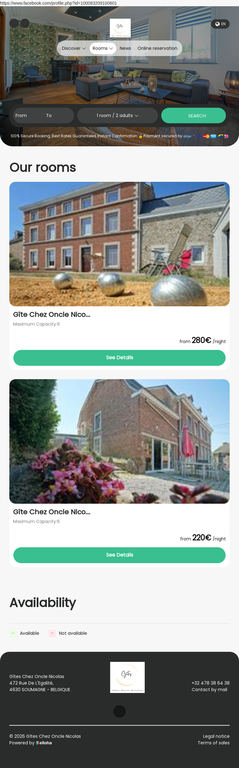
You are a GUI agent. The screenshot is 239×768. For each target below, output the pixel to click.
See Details (119, 357)
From (21, 115)
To (49, 115)
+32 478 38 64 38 (207, 683)
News (125, 48)
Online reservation (157, 48)
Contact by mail (206, 689)
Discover (74, 48)
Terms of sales (214, 743)
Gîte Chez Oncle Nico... (51, 314)
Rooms (103, 48)
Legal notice (216, 736)
